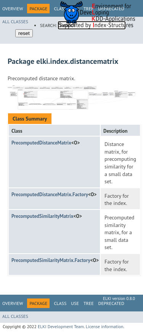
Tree (89, 303)
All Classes (15, 21)
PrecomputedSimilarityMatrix (42, 216)
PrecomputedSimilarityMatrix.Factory (50, 260)
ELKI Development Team (61, 326)
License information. (105, 326)
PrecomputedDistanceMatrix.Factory (49, 194)
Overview (12, 8)
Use (75, 303)
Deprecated (111, 303)
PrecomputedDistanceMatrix (41, 143)
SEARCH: (48, 25)
